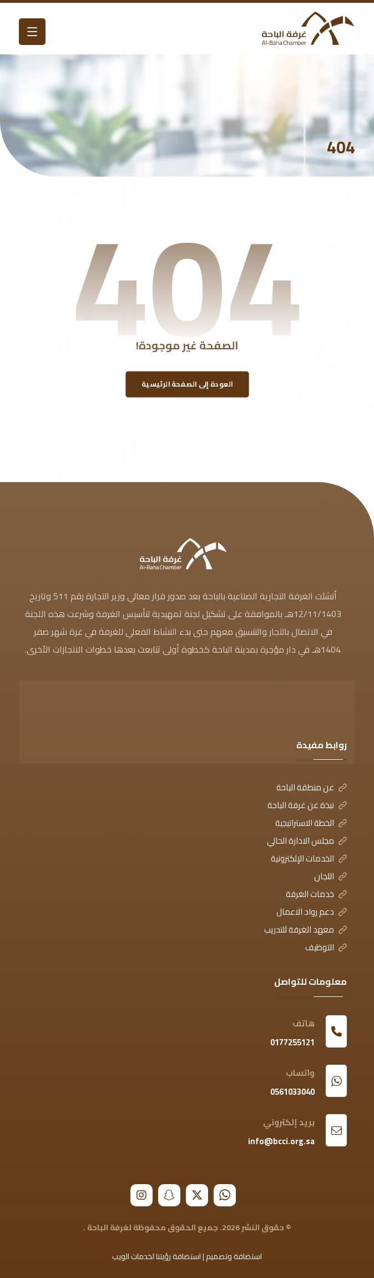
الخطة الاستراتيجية (311, 823)
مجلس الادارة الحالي (307, 841)
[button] (32, 31)
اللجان (330, 876)
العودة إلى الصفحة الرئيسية (187, 384)
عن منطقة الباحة (311, 787)
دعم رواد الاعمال (311, 912)
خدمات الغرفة (316, 894)
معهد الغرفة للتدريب (305, 929)
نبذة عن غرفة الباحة (307, 805)
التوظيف (326, 947)
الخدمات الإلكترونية (309, 858)
